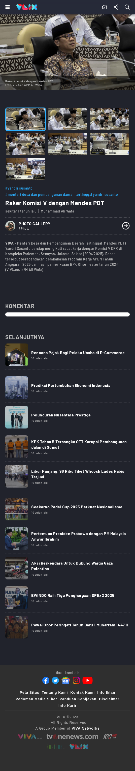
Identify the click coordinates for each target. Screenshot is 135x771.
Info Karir (67, 706)
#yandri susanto (19, 188)
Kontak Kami (83, 692)
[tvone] (72, 736)
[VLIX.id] (79, 746)
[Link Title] (67, 356)
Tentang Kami (55, 692)
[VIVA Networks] (86, 728)
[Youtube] (87, 680)
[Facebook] (45, 680)
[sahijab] (55, 746)
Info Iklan (106, 692)
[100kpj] (110, 736)
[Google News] (65, 680)
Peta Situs (29, 692)
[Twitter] (55, 680)
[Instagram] (76, 680)
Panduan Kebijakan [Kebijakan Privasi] (78, 699)
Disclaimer (109, 699)
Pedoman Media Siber (36, 699)
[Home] (26, 7)
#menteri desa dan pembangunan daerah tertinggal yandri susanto (61, 194)
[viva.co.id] (30, 736)
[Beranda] (104, 7)
